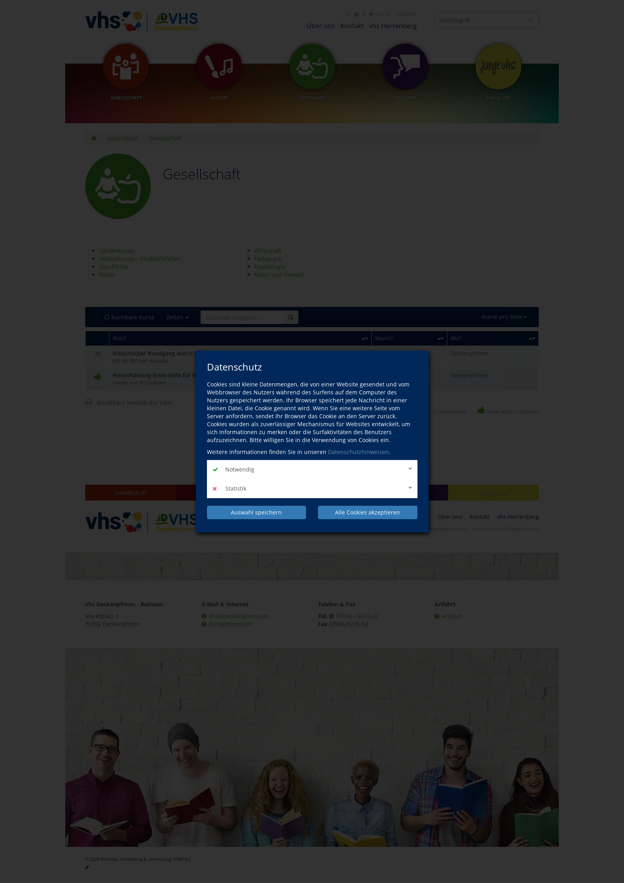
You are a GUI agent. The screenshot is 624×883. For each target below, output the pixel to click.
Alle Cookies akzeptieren (367, 512)
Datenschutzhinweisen (358, 452)
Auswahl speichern (256, 512)
